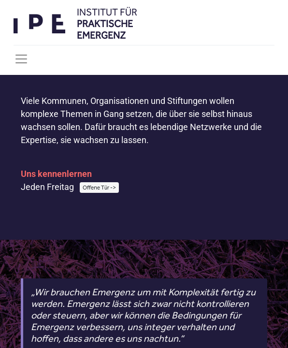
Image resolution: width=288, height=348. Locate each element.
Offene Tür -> (99, 187)
